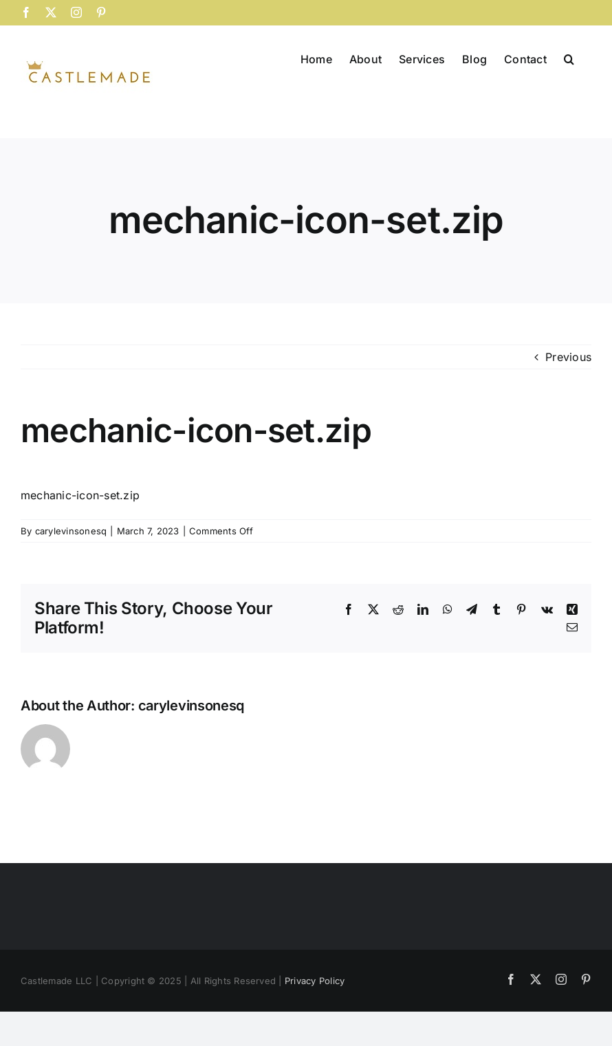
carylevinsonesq (71, 530)
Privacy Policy (315, 980)
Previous (568, 357)
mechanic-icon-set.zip (80, 495)
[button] (569, 57)
